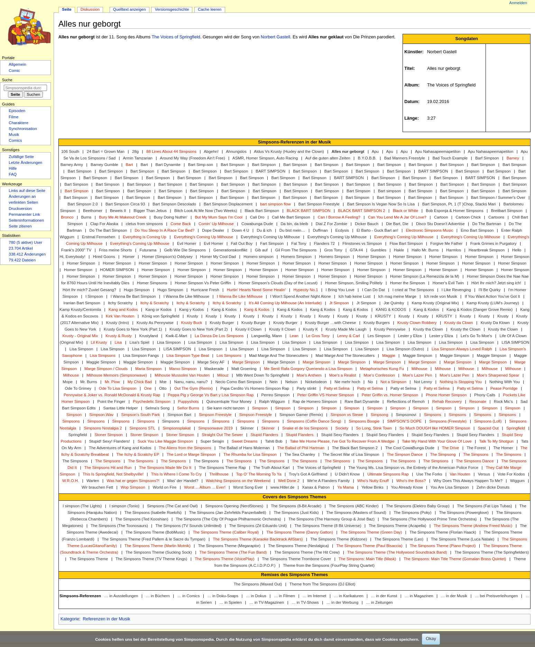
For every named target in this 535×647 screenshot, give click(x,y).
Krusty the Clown (465, 329)
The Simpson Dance (405, 454)
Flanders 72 (324, 243)
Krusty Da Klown (495, 323)
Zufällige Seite (21, 157)
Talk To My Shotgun (496, 441)
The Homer (503, 448)
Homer (129, 257)
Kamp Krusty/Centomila (80, 309)
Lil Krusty (99, 342)
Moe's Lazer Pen (417, 375)
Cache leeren (209, 9)
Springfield (515, 428)
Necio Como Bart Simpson (238, 382)
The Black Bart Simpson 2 (355, 448)
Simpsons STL (142, 428)
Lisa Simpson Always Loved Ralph (462, 349)
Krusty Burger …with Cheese (330, 323)
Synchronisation (23, 129)
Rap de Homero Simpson (315, 401)
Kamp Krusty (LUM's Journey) (493, 303)
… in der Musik (454, 596)
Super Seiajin (212, 441)
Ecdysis (342, 230)
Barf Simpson (487, 158)
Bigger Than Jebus (150, 211)
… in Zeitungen (379, 602)
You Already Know (407, 487)
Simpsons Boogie (364, 421)
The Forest (476, 448)
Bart (129, 165)
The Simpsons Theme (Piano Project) (443, 546)
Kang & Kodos (224, 309)
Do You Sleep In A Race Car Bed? (164, 230)
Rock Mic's (503, 401)
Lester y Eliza (410, 336)
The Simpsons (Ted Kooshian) (141, 519)
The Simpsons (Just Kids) (296, 512)
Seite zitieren (20, 226)
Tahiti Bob (273, 441)
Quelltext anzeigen (129, 9)
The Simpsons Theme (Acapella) (397, 526)
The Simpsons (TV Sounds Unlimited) (189, 526)
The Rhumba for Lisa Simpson (250, 454)
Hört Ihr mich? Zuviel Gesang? (89, 290)
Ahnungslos (236, 151)
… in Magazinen (419, 596)
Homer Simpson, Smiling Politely (353, 283)
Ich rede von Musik (440, 296)
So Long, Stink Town (374, 428)
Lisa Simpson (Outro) (405, 349)
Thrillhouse (219, 474)
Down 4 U (240, 230)
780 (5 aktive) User (25, 242)
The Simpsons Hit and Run (108, 467)
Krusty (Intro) (117, 323)
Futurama (148, 250)
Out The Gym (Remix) (193, 388)
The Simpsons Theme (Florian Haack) (442, 532)
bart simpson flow (275, 204)
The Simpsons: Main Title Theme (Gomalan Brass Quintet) (455, 559)
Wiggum (517, 481)
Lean (294, 336)
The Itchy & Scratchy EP (138, 454)
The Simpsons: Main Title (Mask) (367, 559)
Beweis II (118, 211)
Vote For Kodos (511, 474)
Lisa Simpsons (102, 355)
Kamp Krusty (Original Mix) (435, 303)
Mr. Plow (112, 382)
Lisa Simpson (169, 342)
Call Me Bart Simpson (291, 217)
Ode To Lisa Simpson (117, 388)
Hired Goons (104, 257)
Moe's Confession (379, 375)
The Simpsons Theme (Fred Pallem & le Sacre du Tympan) (153, 539)
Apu (375, 151)
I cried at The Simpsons (413, 290)
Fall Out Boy (241, 243)
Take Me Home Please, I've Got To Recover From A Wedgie (342, 441)
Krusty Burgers (376, 323)
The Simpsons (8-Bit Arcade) (296, 506)
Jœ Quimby (394, 303)
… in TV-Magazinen (266, 602)
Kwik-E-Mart (176, 336)
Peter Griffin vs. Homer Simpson (390, 395)
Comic (14, 70)
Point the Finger (112, 401)
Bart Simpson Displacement (228, 204)
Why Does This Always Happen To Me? (467, 481)
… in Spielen (230, 602)
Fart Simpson (272, 243)
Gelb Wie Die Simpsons (185, 250)
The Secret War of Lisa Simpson (351, 454)
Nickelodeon (316, 382)
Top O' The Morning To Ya (259, 474)
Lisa (118, 342)
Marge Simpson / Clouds (106, 369)
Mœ (162, 382)
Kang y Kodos (191, 309)
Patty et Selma (336, 388)
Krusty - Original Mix (80, 336)
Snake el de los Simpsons (305, 428)
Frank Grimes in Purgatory (493, 243)
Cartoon (441, 217)
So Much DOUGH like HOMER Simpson (434, 428)
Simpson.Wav (101, 415)
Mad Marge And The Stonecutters (278, 355)
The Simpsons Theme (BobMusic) (155, 532)
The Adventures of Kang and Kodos (120, 448)
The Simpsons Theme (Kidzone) (338, 539)
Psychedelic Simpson (151, 401)
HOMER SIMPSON (117, 270)
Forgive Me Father (446, 243)
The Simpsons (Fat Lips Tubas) (484, 506)
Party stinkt (306, 388)
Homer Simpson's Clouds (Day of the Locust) (278, 283)
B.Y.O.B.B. (367, 158)
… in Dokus (256, 596)
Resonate (477, 401)
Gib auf (261, 250)
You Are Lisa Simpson (450, 487)
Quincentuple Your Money (229, 401)
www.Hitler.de (282, 487)
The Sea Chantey (299, 454)
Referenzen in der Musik (106, 619)
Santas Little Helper (120, 408)
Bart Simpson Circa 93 (125, 204)
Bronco (67, 217)
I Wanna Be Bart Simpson (133, 296)
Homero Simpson (296, 257)
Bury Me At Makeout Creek (122, 217)
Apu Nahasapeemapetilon (437, 151)
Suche (7, 80)
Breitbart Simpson (507, 211)
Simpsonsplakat (177, 428)
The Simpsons (475, 454)
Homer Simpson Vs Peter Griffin (203, 283)
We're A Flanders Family (328, 481)
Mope (68, 382)
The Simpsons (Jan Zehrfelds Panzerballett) (227, 512)
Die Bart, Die (397, 224)
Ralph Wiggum (272, 401)
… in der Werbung (342, 602)
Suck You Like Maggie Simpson (165, 441)
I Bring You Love (340, 290)
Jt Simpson (339, 303)
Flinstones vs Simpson (362, 243)
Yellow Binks (372, 487)
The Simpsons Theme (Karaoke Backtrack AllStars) (258, 539)
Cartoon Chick (468, 217)
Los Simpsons (228, 355)
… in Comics (188, 596)
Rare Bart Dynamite (362, 401)
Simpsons (432, 415)
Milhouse (419, 369)
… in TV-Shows (305, 602)
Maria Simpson (148, 369)
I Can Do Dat (373, 290)
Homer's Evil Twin (448, 283)
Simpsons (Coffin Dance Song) (314, 421)
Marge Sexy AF (210, 362)
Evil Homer (186, 243)
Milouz (223, 375)
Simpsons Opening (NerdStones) (234, 506)
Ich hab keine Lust (355, 296)
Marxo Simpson (182, 369)
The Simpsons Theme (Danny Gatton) (299, 532)
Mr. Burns (88, 382)
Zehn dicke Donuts (493, 487)
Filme (13, 117)
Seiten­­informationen (26, 220)
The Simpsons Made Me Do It (165, 467)
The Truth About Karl (271, 467)
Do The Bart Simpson (108, 230)
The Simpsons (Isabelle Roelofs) (153, 512)
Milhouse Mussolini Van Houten (182, 375)
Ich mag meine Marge (397, 296)
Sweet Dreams (245, 441)
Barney (513, 158)
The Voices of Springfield (175, 37)
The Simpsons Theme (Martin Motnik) (157, 546)
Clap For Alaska (104, 224)
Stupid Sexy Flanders (340, 435)
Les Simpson (379, 336)
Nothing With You (504, 382)
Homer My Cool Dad (218, 257)
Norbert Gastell (275, 37)
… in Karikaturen (348, 596)
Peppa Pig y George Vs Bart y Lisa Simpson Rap (210, 395)
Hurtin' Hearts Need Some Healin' (256, 290)
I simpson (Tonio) (124, 506)
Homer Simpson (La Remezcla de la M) (424, 276)
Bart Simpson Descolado (174, 204)
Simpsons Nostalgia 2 (103, 428)
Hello (516, 250)
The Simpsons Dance (475, 461)
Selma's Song (157, 408)
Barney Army (72, 165)
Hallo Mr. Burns (425, 250)
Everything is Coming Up (144, 237)
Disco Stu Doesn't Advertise (440, 224)
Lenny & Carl (348, 336)
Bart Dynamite (167, 165)
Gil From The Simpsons (296, 250)
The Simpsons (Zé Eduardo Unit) (258, 526)
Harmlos (453, 250)
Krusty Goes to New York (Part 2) (198, 329)
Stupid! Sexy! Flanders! (109, 441)
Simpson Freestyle (215, 415)
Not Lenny (423, 382)
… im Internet (314, 596)
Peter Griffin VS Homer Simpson (325, 395)
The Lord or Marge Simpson (191, 454)
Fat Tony (298, 243)
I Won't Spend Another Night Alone (300, 296)
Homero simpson (258, 257)
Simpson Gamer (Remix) (301, 415)
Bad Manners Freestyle (404, 158)
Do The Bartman (486, 224)
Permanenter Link (24, 214)
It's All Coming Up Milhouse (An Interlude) (285, 303)
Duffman (320, 230)
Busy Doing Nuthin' (170, 217)
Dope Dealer (213, 230)
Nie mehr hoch (347, 382)
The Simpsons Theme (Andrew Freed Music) (473, 526)
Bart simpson (389, 191)
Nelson (291, 382)
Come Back (180, 224)
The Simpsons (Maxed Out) (258, 584)
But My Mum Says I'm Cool (218, 217)
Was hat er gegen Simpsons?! (133, 481)
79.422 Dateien (22, 260)
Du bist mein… (292, 230)
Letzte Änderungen (25, 162)
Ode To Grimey (78, 388)
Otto (163, 388)
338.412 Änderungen (27, 254)
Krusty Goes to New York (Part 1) (133, 329)
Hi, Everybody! (72, 257)
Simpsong (379, 415)
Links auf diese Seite (27, 190)
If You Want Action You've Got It (492, 296)
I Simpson (94, 296)
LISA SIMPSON (515, 342)
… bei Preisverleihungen (496, 596)
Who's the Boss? (411, 481)
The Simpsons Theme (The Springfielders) (491, 552)
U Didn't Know (347, 474)
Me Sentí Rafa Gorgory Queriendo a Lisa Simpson (308, 369)
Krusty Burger (222, 323)
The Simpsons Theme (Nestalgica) (298, 546)
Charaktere (18, 123)
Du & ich (264, 230)
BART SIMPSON (270, 171)
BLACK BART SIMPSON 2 (361, 211)
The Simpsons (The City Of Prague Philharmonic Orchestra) (228, 519)
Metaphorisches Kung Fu (382, 369)
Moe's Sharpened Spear (498, 375)
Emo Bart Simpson (477, 230)
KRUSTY (383, 316)
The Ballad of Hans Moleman (244, 448)
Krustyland (148, 336)
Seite (66, 9)
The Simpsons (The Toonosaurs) (119, 526)
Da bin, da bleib (294, 224)
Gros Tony (333, 250)
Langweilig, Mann (266, 336)
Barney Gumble (104, 165)
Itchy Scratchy (120, 303)
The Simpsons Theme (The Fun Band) (233, 552)
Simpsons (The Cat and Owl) (172, 506)
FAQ (13, 174)
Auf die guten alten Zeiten (327, 158)
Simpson (259, 408)
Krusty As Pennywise (155, 323)
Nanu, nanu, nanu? (190, 382)
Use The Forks (429, 474)
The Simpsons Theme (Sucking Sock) (159, 552)
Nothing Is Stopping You (461, 382)
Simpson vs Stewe (347, 415)
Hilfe (13, 168)
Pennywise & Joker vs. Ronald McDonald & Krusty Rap (112, 395)
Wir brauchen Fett (97, 487)
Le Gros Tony (318, 336)
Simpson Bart (179, 415)
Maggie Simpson (417, 355)
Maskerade (214, 369)
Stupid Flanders (264, 435)
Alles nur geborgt (348, 151)
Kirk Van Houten (120, 316)
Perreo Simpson (275, 395)
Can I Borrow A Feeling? (339, 217)
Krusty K (310, 329)
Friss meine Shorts (115, 250)
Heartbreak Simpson (487, 250)
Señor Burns (188, 408)
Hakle (399, 250)
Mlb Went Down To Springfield (262, 375)
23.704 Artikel (21, 248)
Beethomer (92, 211)
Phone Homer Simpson (446, 395)
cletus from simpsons (144, 224)
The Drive (450, 448)
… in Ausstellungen (121, 596)
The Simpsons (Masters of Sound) (356, 512)
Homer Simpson (371, 257)
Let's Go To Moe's (476, 336)
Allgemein (17, 64)
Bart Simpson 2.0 (82, 204)
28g (135, 151)
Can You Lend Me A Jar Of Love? (397, 217)
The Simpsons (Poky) (412, 512)
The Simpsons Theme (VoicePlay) (224, 559)
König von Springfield (160, 316)
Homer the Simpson (407, 283)
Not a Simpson (393, 382)
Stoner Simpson (108, 435)
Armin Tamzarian (137, 158)
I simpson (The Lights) (82, 506)
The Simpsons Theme (89, 559)
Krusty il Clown (249, 329)
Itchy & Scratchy (154, 303)
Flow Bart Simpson (406, 243)
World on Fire (164, 487)
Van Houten (460, 474)
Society (341, 428)
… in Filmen (284, 596)
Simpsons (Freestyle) (448, 421)
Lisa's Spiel (139, 342)
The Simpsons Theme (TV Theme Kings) (151, 559)
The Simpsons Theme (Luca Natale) (462, 539)
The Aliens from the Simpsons (185, 448)
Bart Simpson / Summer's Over (498, 197)
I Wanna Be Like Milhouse (186, 296)
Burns (86, 217)
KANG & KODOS (391, 309)
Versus (484, 474)
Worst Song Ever (248, 487)
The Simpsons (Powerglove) (463, 512)
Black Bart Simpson (262, 211)
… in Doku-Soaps (222, 596)
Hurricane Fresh (205, 290)
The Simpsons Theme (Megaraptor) (229, 546)
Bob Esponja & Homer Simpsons (454, 211)
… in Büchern (157, 596)
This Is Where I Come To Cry (176, 474)
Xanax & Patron (316, 487)
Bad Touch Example (450, 158)
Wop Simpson (133, 487)
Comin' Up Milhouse (216, 224)
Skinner (247, 428)
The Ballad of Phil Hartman (301, 448)
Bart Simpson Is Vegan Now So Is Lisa (381, 204)
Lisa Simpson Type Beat (187, 355)
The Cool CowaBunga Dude (409, 448)
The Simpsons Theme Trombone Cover (296, 559)
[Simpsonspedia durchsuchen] (25, 88)
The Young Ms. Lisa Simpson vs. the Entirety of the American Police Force (413, 467)
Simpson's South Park (140, 415)
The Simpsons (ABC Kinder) (353, 506)
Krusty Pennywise (390, 329)
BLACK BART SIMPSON (309, 211)
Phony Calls (484, 395)
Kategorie (70, 619)
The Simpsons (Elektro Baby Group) (417, 506)
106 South (70, 151)
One (147, 388)
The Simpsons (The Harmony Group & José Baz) (331, 519)
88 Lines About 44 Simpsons (171, 151)
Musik (14, 134)
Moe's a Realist (342, 375)
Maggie (388, 355)
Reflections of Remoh (406, 401)
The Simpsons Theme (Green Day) (371, 532)
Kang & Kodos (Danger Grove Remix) (479, 309)
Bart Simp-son (200, 165)
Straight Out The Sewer (222, 435)
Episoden (17, 111)
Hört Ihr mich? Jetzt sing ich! (496, 283)
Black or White (405, 211)
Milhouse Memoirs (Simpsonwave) (116, 375)
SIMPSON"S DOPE (404, 421)
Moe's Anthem (309, 375)
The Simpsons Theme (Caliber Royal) (226, 532)
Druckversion (20, 208)
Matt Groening (243, 369)
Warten (92, 481)
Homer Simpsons (152, 283)
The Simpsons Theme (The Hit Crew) (307, 552)
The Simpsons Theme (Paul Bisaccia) (369, 546)
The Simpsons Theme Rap (222, 467)
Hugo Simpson (137, 290)
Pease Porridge (504, 388)
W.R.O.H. (70, 481)
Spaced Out (488, 428)
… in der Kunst (384, 596)
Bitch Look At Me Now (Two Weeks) (205, 211)
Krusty (192, 316)
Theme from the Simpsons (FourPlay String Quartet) (329, 565)
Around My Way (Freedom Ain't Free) (192, 158)
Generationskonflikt (230, 250)
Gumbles (378, 250)
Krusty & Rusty (118, 336)
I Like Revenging (456, 290)
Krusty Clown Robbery (417, 323)
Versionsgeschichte (172, 9)
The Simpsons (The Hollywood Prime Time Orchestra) (429, 519)
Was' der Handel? (182, 481)
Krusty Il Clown (282, 329)
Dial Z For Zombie (331, 224)
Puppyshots (188, 401)
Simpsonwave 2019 (215, 428)
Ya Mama (345, 487)
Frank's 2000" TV (76, 250)
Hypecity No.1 (305, 290)
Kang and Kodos (123, 309)
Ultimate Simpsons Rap (387, 474)
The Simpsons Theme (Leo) (399, 539)
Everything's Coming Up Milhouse (203, 237)
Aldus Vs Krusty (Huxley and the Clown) (289, 151)
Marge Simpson (246, 362)
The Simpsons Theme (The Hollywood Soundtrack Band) (397, 552)
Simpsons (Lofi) (487, 421)
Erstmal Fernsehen (99, 237)
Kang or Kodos (159, 309)
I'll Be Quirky (490, 290)
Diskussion (90, 9)
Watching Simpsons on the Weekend (238, 481)
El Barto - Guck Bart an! (377, 230)
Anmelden (518, 3)
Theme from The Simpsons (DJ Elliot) (322, 584)
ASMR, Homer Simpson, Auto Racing (265, 158)
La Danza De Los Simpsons (219, 336)
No (370, 382)
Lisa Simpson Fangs (141, 355)
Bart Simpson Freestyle (319, 204)
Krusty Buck (191, 323)
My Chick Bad (140, 382)
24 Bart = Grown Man (105, 151)
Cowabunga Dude (257, 224)
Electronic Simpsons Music (429, 230)
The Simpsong (443, 454)
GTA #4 (356, 250)
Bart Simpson (233, 165)
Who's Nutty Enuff (373, 481)
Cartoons (496, 217)
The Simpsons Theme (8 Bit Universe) (327, 526)
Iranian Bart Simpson (81, 303)
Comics (15, 140)
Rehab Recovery (447, 401)
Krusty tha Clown (428, 329)
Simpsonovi (406, 415)
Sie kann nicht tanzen (226, 408)
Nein (273, 382)
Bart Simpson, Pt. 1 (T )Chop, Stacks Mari (459, 204)
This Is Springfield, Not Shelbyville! (113, 474)
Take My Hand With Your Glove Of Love (436, 441)
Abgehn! (211, 151)
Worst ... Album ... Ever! (204, 487)
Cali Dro (257, 217)
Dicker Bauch (366, 224)
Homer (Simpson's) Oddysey (167, 257)
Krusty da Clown (458, 323)
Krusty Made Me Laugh (346, 329)
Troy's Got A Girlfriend (308, 474)
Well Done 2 (288, 481)
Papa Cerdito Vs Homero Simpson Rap (254, 388)
